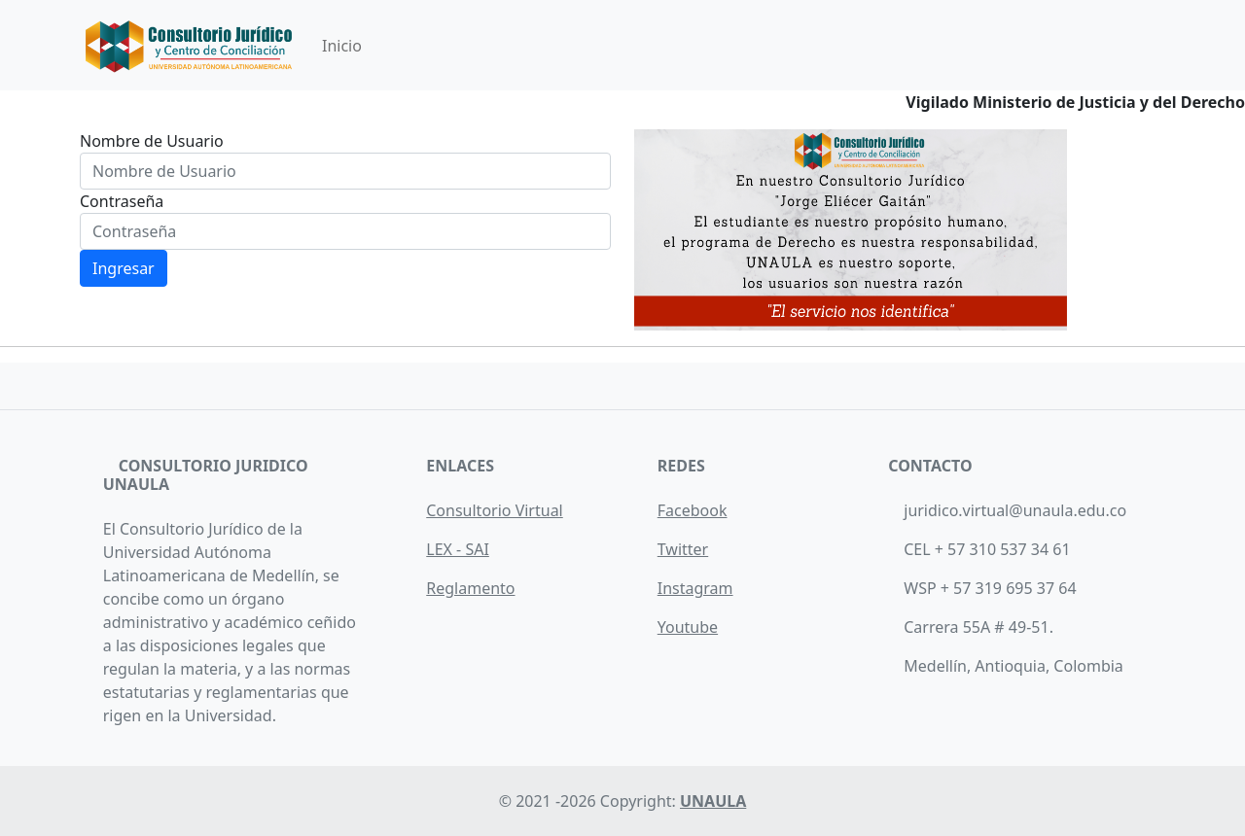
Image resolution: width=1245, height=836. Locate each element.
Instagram (695, 588)
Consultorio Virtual (494, 510)
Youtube (688, 627)
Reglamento (470, 588)
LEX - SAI (457, 549)
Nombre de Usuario (152, 141)
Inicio (342, 45)
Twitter (683, 549)
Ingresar (123, 268)
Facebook (693, 510)
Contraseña (121, 201)
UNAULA (713, 801)
